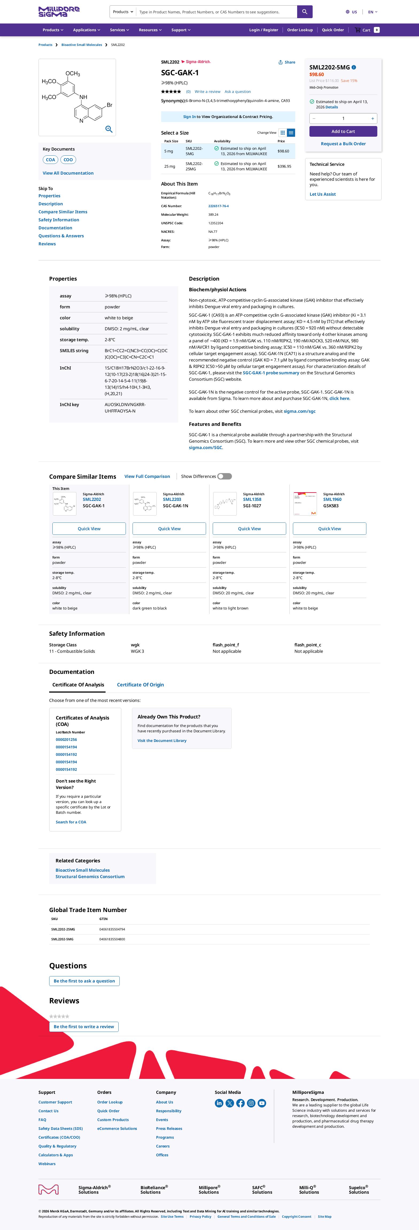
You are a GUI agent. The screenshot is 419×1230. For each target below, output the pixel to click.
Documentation (55, 228)
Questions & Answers (61, 236)
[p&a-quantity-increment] (372, 118)
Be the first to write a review (86, 1028)
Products (45, 44)
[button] (263, 30)
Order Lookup (300, 29)
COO (68, 160)
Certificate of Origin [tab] (140, 684)
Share (286, 62)
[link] (65, 1102)
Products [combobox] (121, 11)
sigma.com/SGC (205, 447)
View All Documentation (68, 173)
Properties (49, 196)
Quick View (89, 529)
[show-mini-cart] (367, 30)
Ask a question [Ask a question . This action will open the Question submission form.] (238, 91)
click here (339, 398)
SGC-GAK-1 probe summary (271, 373)
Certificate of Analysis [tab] (78, 684)
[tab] (49, 44)
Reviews (47, 244)
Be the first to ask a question (84, 981)
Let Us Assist (323, 194)
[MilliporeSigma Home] (59, 12)
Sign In (189, 116)
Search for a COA (71, 821)
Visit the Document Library (162, 740)
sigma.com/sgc (300, 411)
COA (50, 160)
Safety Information (58, 220)
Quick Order (333, 29)
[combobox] (211, 11)
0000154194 (66, 746)
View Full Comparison (147, 476)
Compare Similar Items (62, 212)
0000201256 (66, 739)
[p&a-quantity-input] (343, 118)
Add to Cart (343, 131)
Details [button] (331, 106)
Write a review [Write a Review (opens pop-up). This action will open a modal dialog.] (207, 91)
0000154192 (66, 754)
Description (50, 204)
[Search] (305, 11)
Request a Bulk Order (343, 143)
